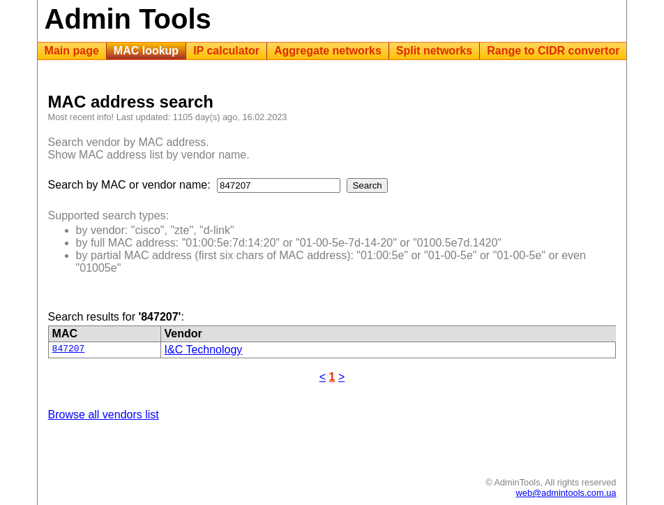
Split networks (434, 51)
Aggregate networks (328, 51)
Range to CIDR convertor (553, 51)
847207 (68, 350)
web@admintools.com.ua (566, 493)
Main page (72, 51)
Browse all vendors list (103, 414)
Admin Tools (128, 18)
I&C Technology (204, 350)
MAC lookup (146, 51)
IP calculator (226, 51)
